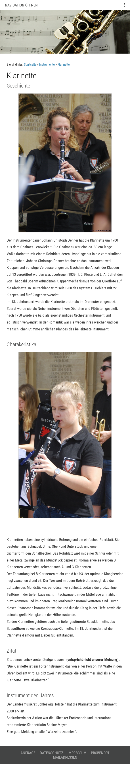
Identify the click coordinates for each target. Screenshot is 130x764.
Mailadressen (65, 757)
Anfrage (28, 753)
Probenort (100, 753)
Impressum (77, 753)
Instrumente (47, 65)
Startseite (30, 65)
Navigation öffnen (21, 5)
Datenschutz (51, 753)
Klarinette (63, 65)
